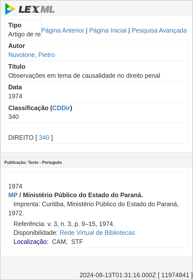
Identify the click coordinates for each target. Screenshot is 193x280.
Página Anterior (62, 30)
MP (13, 194)
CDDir (61, 107)
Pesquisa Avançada (159, 30)
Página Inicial (108, 30)
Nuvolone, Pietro (31, 54)
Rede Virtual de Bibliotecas (97, 232)
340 (44, 137)
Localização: (31, 241)
